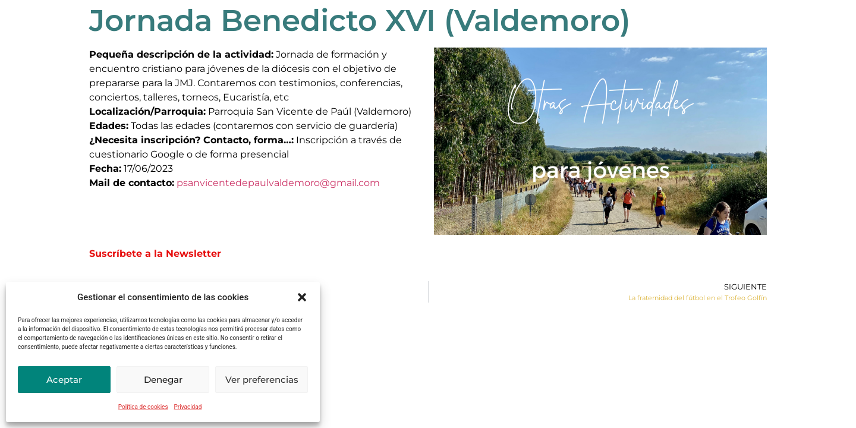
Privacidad (188, 407)
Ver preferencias (261, 379)
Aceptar (64, 379)
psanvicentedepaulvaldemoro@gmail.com (278, 182)
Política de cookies (143, 407)
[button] (302, 297)
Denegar (163, 379)
